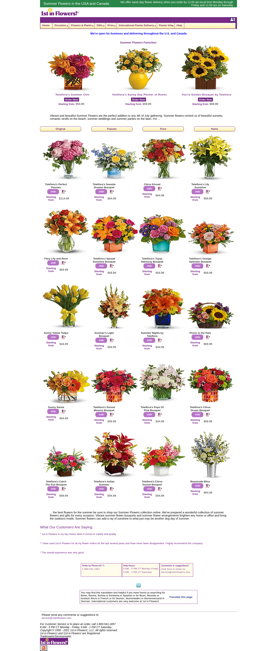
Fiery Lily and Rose (56, 258)
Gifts (99, 25)
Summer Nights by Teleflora (152, 334)
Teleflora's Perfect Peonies (56, 186)
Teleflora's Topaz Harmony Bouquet (152, 260)
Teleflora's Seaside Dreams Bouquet (104, 186)
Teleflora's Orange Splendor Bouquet (200, 260)
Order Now (71, 99)
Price (111, 25)
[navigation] (138, 26)
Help (179, 25)
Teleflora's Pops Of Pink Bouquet (152, 409)
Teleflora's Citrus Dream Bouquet (200, 409)
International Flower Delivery (136, 25)
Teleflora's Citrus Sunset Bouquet (152, 483)
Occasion (60, 25)
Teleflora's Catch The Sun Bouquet (56, 483)
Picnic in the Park (200, 332)
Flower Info (166, 25)
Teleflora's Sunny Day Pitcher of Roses (139, 94)
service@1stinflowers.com (175, 572)
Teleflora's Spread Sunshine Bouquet (104, 260)
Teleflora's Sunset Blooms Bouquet (104, 409)
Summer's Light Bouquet (104, 334)
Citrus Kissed (152, 184)
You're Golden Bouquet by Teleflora (206, 94)
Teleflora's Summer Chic (72, 94)
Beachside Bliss (200, 481)
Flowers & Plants (81, 25)
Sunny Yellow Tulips (56, 332)
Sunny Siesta (56, 407)
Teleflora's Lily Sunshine (200, 186)
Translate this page (181, 597)
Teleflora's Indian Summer (104, 483)
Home (45, 25)
